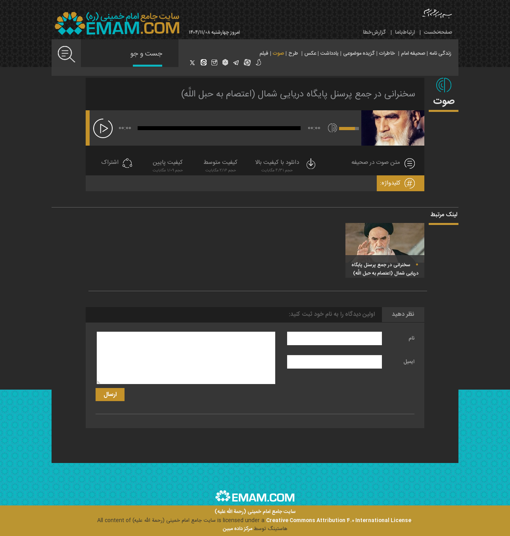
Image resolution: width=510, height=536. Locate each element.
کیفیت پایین (168, 166)
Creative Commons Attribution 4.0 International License (338, 520)
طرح (293, 53)
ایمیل (408, 361)
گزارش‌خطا (374, 32)
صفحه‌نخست (438, 32)
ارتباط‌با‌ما (405, 32)
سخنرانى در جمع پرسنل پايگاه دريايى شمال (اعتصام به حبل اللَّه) (298, 94)
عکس (310, 53)
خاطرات (387, 53)
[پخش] (103, 128)
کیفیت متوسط (220, 166)
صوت (278, 53)
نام (411, 338)
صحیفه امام (413, 53)
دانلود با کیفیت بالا (286, 166)
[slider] (219, 128)
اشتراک (110, 162)
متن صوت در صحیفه (375, 162)
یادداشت (329, 53)
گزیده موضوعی (359, 53)
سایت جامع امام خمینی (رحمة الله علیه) (255, 512)
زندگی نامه (440, 53)
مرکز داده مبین (237, 528)
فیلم (263, 53)
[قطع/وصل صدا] (332, 128)
